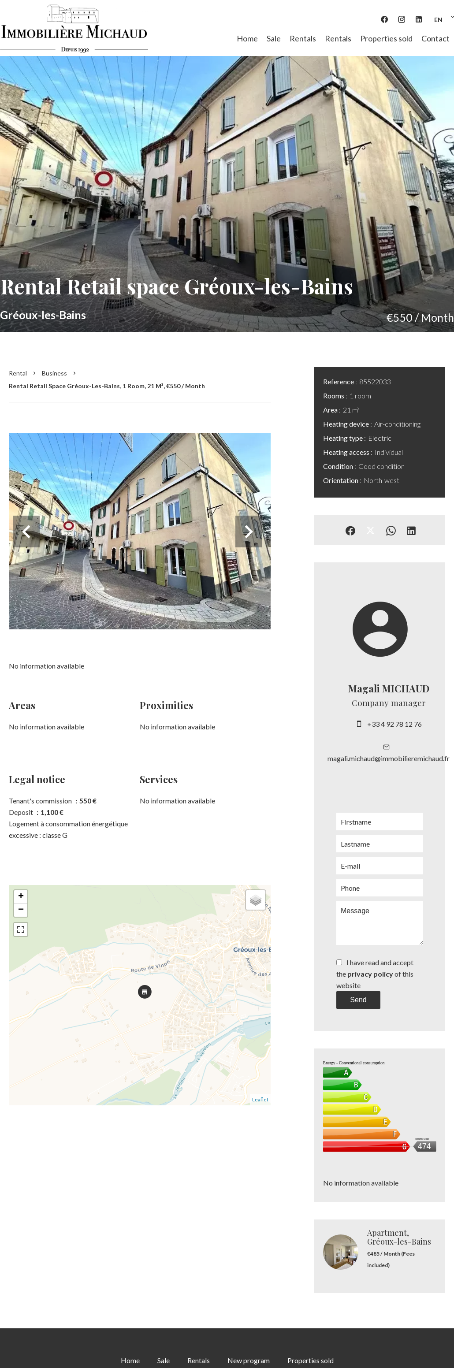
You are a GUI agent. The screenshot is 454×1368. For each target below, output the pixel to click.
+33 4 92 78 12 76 (394, 724)
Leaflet (260, 1099)
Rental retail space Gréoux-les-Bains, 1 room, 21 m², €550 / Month (107, 386)
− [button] (21, 910)
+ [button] (21, 896)
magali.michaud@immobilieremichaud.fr (388, 758)
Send (358, 1000)
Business (54, 373)
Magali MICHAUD (388, 688)
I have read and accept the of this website (374, 973)
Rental (18, 373)
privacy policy (370, 974)
